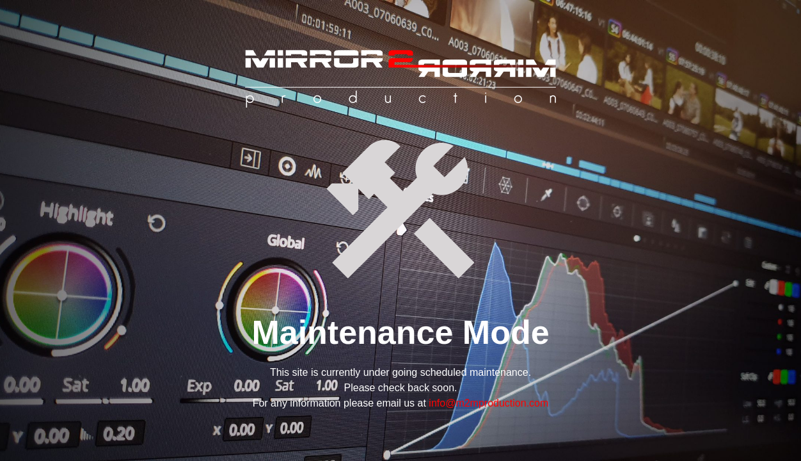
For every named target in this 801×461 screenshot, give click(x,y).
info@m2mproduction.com (488, 403)
